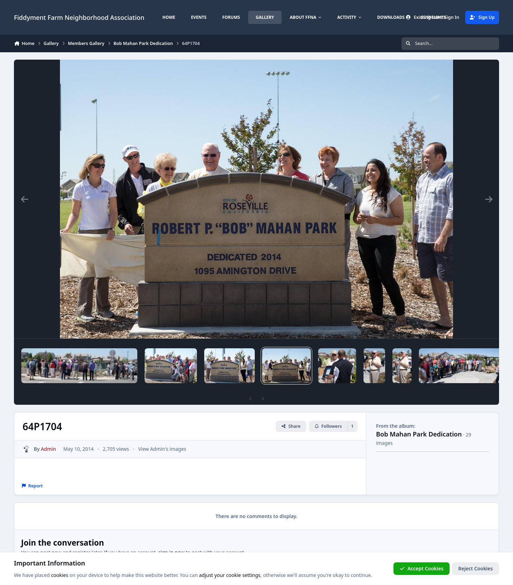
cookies (59, 575)
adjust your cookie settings (229, 575)
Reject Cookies (475, 568)
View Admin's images (162, 449)
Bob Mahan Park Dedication (419, 434)
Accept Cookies (422, 568)
